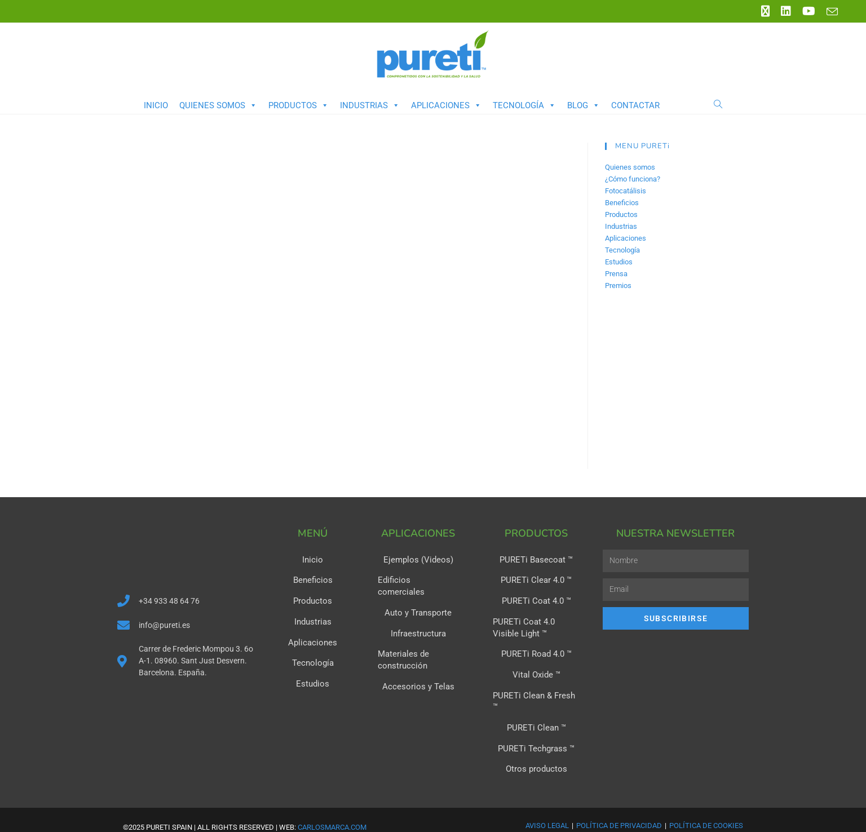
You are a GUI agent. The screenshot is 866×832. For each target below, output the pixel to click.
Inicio (156, 105)
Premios (618, 285)
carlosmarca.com (332, 811)
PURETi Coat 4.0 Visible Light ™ (534, 626)
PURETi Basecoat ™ (536, 559)
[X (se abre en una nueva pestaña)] (765, 11)
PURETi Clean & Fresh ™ (536, 692)
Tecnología (524, 105)
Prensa (616, 273)
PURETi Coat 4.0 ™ (536, 600)
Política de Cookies (706, 810)
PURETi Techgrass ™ (536, 733)
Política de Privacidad (619, 810)
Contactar (635, 105)
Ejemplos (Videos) (418, 559)
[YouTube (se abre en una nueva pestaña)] (809, 11)
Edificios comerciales (418, 580)
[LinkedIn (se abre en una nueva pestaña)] (786, 11)
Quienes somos (218, 105)
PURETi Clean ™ (536, 713)
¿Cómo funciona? (632, 179)
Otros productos (536, 753)
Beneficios (622, 202)
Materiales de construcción (401, 646)
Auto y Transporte (418, 600)
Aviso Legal (547, 810)
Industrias (370, 105)
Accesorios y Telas (418, 672)
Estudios (619, 262)
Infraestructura (418, 620)
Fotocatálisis (625, 191)
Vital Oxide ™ (536, 672)
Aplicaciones (446, 105)
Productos (298, 105)
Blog (583, 105)
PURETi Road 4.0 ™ (536, 652)
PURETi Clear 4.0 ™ (536, 580)
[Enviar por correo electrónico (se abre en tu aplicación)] (829, 12)
